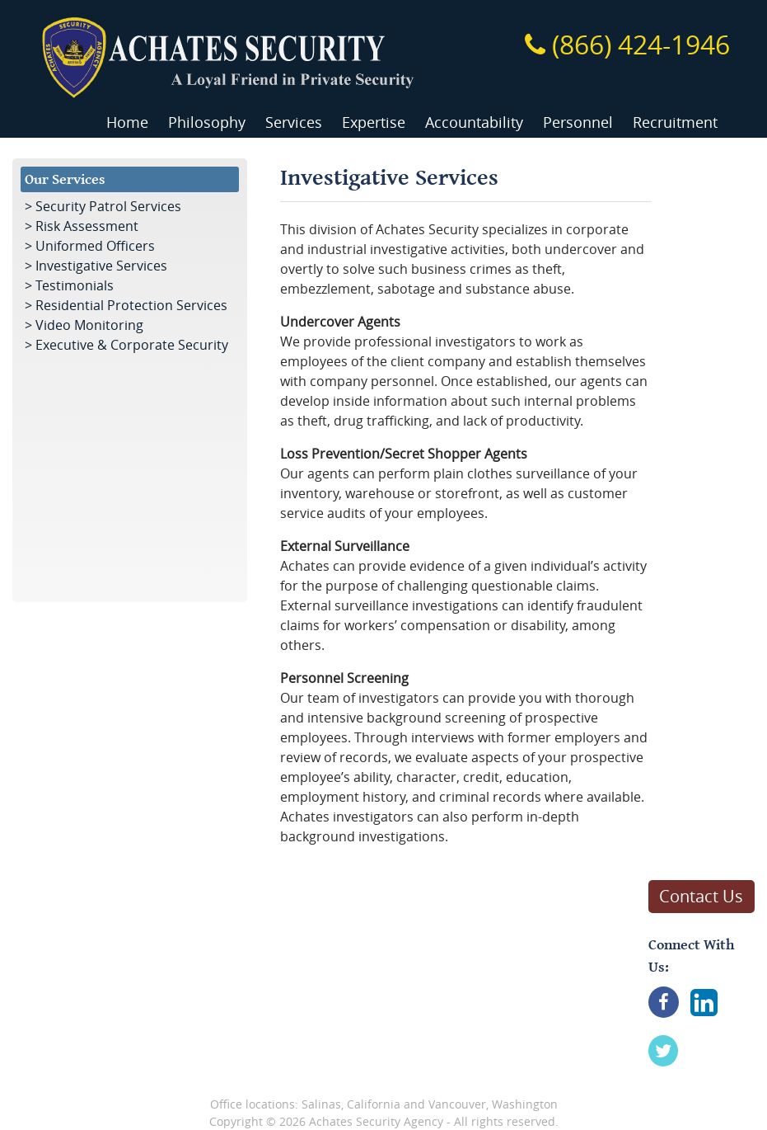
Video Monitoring (89, 325)
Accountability (474, 122)
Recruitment (675, 122)
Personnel (578, 122)
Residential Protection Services (131, 305)
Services (293, 122)
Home (127, 122)
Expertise (373, 122)
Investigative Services (101, 266)
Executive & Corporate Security (131, 345)
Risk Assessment (86, 226)
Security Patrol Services (108, 206)
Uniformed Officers (95, 246)
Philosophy (207, 122)
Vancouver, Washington (493, 1104)
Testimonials (74, 285)
